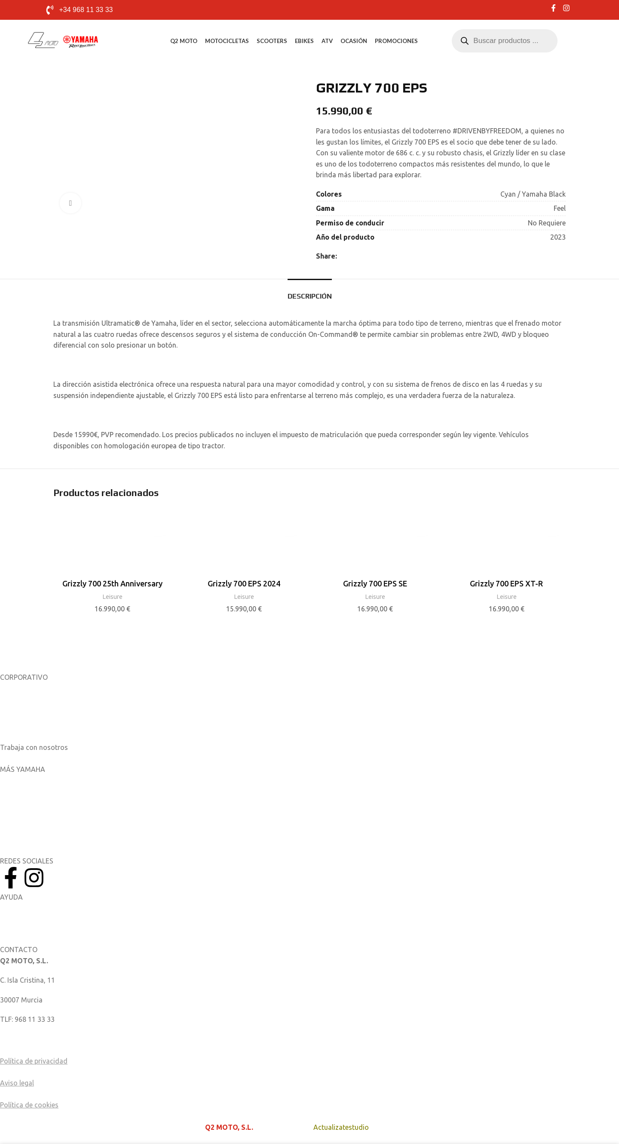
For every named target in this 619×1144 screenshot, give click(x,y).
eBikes (304, 40)
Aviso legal (17, 1083)
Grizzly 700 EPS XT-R (506, 583)
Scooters (272, 40)
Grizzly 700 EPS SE (375, 583)
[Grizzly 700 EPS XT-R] (507, 544)
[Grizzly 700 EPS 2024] (244, 544)
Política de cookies (29, 1105)
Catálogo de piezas (30, 927)
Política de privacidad (33, 1061)
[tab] (310, 292)
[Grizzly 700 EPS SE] (375, 544)
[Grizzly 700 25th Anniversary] (112, 544)
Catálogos (16, 727)
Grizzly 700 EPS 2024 (244, 583)
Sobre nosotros (24, 688)
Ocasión (353, 40)
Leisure (112, 596)
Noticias (13, 708)
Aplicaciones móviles (32, 780)
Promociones (396, 40)
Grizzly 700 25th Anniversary (112, 583)
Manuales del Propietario (39, 908)
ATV (327, 40)
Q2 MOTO (183, 40)
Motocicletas (227, 40)
